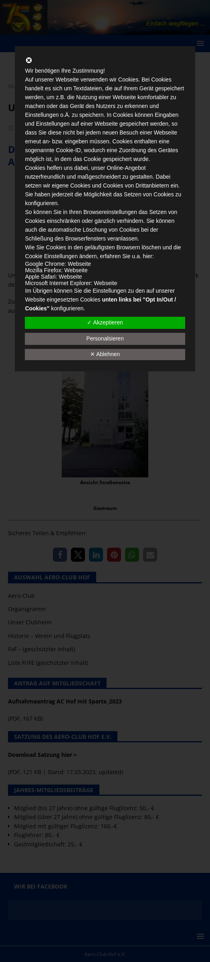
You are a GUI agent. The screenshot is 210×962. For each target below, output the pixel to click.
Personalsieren (104, 338)
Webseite (79, 264)
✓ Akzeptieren (105, 322)
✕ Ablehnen (105, 354)
